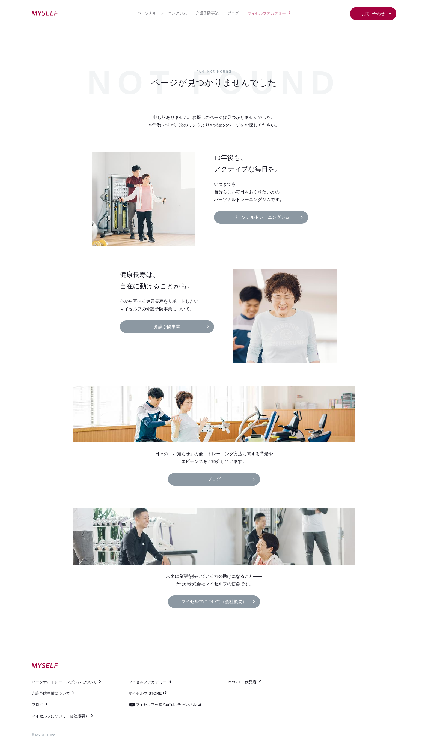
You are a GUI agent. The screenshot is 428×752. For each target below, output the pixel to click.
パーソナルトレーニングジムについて (67, 682)
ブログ (233, 13)
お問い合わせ (377, 13)
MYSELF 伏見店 (244, 682)
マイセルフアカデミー (269, 13)
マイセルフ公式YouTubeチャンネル (169, 704)
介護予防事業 (207, 13)
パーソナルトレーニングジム (162, 13)
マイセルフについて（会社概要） (218, 602)
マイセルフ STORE (147, 693)
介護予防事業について (53, 693)
